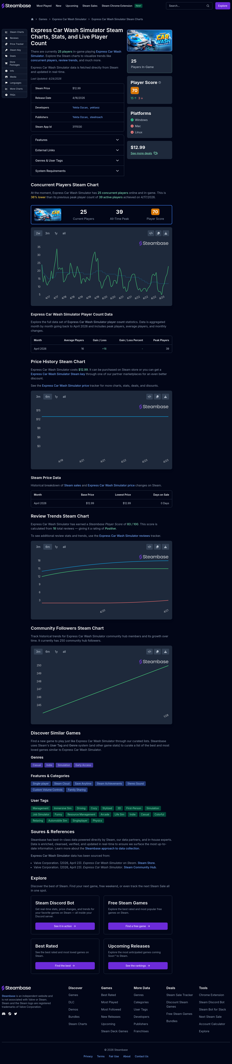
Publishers (141, 1024)
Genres (139, 995)
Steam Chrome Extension (117, 5)
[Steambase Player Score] (159, 82)
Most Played (44, 5)
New (58, 5)
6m (47, 396)
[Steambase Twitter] (15, 1013)
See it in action (65, 926)
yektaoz (95, 107)
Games (43, 19)
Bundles (74, 1016)
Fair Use (114, 1056)
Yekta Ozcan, (80, 107)
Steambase (8, 995)
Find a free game (138, 926)
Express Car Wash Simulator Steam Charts (117, 19)
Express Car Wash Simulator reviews (124, 536)
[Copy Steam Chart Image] (158, 233)
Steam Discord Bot (211, 1002)
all (64, 233)
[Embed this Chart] (151, 233)
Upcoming (72, 5)
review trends (68, 60)
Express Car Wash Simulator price (65, 385)
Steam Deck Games (114, 1031)
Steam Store (146, 863)
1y (56, 233)
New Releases (111, 1016)
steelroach (96, 117)
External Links (77, 150)
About (126, 1056)
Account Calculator (212, 1024)
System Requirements (77, 171)
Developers (141, 1016)
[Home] (32, 19)
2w (38, 233)
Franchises (141, 1031)
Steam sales (72, 485)
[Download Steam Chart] (166, 233)
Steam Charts (78, 1024)
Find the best (65, 965)
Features (77, 140)
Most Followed (111, 1009)
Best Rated (108, 995)
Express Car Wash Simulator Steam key (58, 374)
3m (47, 233)
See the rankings (138, 965)
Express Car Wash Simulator (69, 19)
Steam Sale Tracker (179, 995)
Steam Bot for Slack (212, 1009)
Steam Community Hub (140, 867)
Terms (101, 1056)
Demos (73, 1009)
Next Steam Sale (210, 1016)
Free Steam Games (179, 1014)
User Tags (141, 1009)
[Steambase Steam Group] (9, 1013)
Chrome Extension (211, 995)
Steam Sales (89, 5)
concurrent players (44, 60)
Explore (222, 5)
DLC (71, 1002)
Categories (141, 1002)
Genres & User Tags (77, 160)
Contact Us (141, 1056)
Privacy (88, 1056)
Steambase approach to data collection (112, 848)
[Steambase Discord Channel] (3, 1013)
